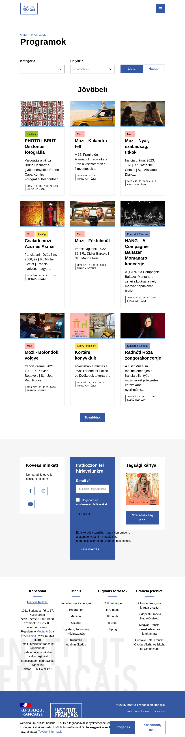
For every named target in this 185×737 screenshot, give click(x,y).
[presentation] (103, 523)
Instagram (43, 491)
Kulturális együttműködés (76, 642)
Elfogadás (122, 727)
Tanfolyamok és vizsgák (76, 603)
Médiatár (42, 631)
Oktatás (76, 622)
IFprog (113, 629)
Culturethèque (113, 603)
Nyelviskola (28, 635)
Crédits (160, 711)
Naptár (154, 69)
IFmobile (112, 616)
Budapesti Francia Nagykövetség (149, 616)
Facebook (30, 491)
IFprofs (112, 622)
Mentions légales (138, 711)
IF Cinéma (112, 609)
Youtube (30, 504)
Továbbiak (92, 417)
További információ (50, 731)
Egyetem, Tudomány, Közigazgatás (76, 631)
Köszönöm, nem (152, 727)
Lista (131, 69)
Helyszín (76, 61)
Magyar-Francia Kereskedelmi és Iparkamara (149, 629)
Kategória (27, 61)
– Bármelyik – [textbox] (81, 69)
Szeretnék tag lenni (142, 517)
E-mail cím (84, 481)
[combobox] (42, 69)
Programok (76, 609)
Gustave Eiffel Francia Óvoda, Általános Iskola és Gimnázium (149, 644)
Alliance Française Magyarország (149, 605)
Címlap (24, 35)
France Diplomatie (32, 714)
